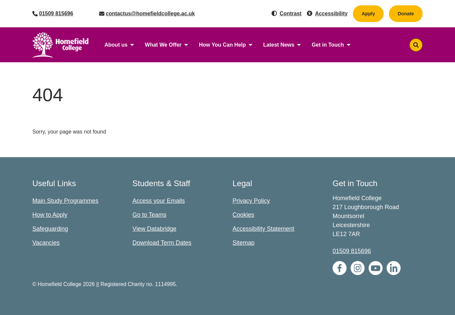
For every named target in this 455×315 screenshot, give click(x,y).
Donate (410, 13)
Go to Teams (149, 215)
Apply (368, 13)
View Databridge (154, 229)
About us (115, 45)
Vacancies (46, 243)
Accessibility (331, 13)
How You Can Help (222, 45)
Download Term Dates (161, 243)
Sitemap (244, 243)
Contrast (291, 13)
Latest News (278, 45)
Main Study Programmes (65, 201)
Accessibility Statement (263, 229)
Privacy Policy (251, 201)
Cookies (243, 215)
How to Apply (49, 215)
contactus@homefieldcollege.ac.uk (150, 13)
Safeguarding (50, 229)
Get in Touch (328, 45)
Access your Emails (158, 201)
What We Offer (163, 45)
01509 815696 (56, 13)
